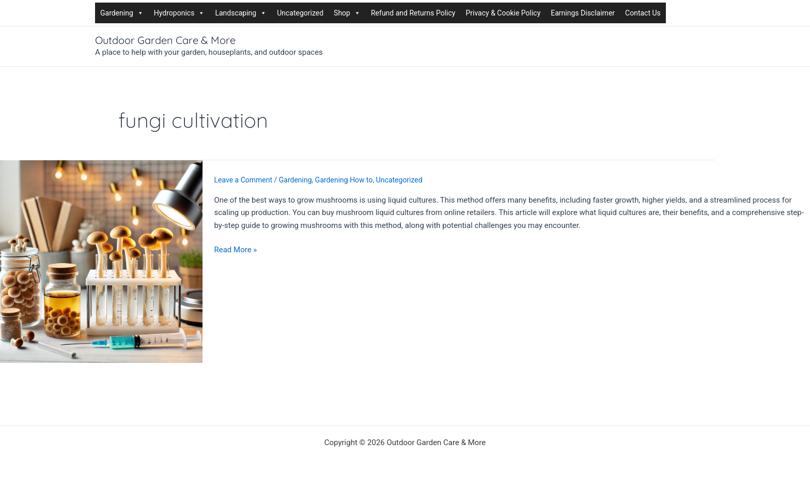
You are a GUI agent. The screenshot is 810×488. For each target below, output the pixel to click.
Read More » (235, 249)
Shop (347, 13)
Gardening (122, 13)
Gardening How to (344, 180)
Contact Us (643, 13)
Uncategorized (300, 13)
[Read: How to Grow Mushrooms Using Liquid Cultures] (101, 260)
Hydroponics (179, 13)
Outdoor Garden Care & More (165, 40)
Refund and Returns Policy (413, 13)
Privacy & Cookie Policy (502, 13)
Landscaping (241, 13)
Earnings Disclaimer (583, 13)
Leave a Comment (243, 180)
